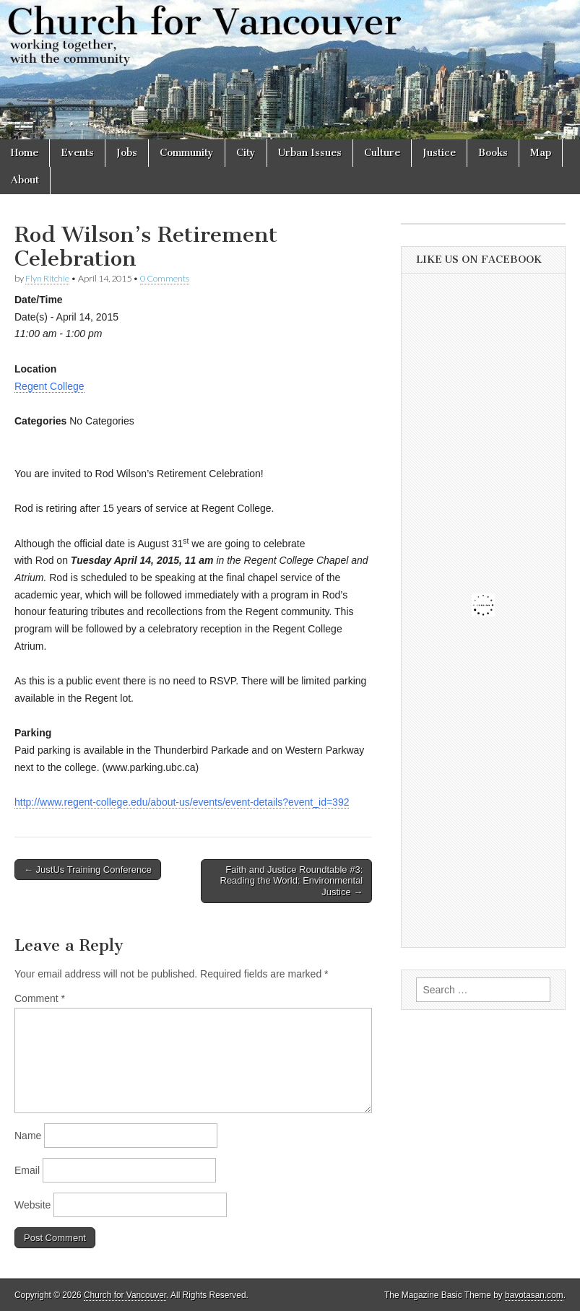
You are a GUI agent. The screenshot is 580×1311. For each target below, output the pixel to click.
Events (77, 153)
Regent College (49, 386)
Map (540, 153)
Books (493, 153)
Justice (439, 153)
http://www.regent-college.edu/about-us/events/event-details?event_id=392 (181, 802)
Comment (39, 998)
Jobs (126, 153)
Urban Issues (310, 153)
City (246, 153)
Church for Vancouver (125, 1295)
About (25, 180)
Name (27, 1135)
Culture (382, 153)
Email (27, 1170)
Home (24, 153)
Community (187, 153)
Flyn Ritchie (47, 278)
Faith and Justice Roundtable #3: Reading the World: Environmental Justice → (291, 880)
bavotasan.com (534, 1295)
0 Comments (164, 278)
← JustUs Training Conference (88, 869)
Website (32, 1205)
